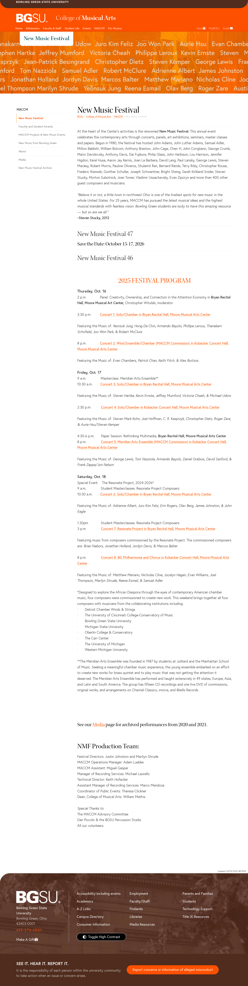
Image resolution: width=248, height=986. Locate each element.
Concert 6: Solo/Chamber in (155, 494)
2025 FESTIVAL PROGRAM (154, 280)
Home (18, 28)
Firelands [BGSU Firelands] (136, 909)
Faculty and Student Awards (36, 126)
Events (87, 28)
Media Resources (142, 924)
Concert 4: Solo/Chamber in (160, 407)
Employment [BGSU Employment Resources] (139, 893)
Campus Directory (90, 916)
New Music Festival (31, 118)
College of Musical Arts (98, 116)
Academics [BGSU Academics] (85, 901)
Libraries (136, 916)
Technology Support (198, 909)
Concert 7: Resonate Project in (158, 528)
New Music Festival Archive (35, 168)
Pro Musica (114, 28)
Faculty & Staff (52, 28)
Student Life (72, 28)
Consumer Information (93, 924)
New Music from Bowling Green (38, 143)
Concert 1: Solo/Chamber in (155, 314)
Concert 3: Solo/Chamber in (155, 384)
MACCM (99, 28)
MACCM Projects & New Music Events (42, 134)
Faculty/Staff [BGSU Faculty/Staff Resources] (140, 901)
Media (98, 725)
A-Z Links (84, 909)
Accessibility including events (99, 893)
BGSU (80, 116)
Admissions (33, 28)
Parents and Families (198, 893)
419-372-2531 (29, 930)
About (22, 151)
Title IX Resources (196, 916)
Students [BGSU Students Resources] (189, 901)
